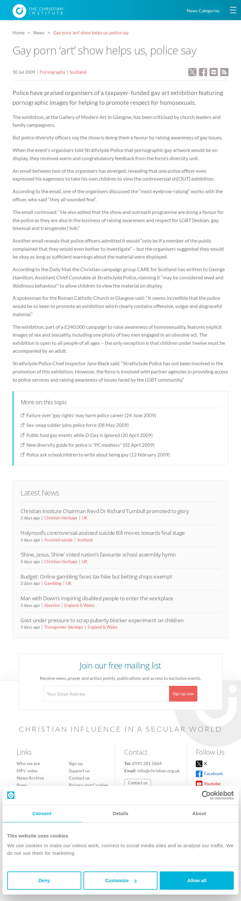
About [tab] (199, 813)
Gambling (53, 583)
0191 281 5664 (147, 763)
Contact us (79, 778)
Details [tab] (120, 813)
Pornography (52, 72)
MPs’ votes (27, 770)
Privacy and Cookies (88, 785)
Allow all (196, 880)
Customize (121, 880)
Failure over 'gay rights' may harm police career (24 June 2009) (91, 415)
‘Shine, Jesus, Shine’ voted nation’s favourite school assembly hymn (98, 554)
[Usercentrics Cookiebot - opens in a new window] (206, 795)
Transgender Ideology (63, 627)
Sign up (76, 763)
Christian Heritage (61, 517)
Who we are (28, 763)
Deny (44, 880)
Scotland (78, 72)
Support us (79, 770)
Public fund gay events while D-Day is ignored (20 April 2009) (89, 435)
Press (22, 785)
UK (85, 517)
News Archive (30, 778)
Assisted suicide (58, 539)
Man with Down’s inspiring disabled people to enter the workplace (96, 598)
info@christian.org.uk (158, 770)
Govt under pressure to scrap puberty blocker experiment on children (102, 620)
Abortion (52, 605)
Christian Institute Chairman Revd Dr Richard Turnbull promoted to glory (104, 511)
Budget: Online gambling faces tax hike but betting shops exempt (96, 576)
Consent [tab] (41, 813)
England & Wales (79, 605)
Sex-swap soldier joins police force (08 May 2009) (77, 425)
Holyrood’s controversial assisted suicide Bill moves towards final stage (102, 532)
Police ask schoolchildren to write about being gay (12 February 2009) (98, 454)
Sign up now (183, 693)
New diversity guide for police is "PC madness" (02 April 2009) (90, 445)
